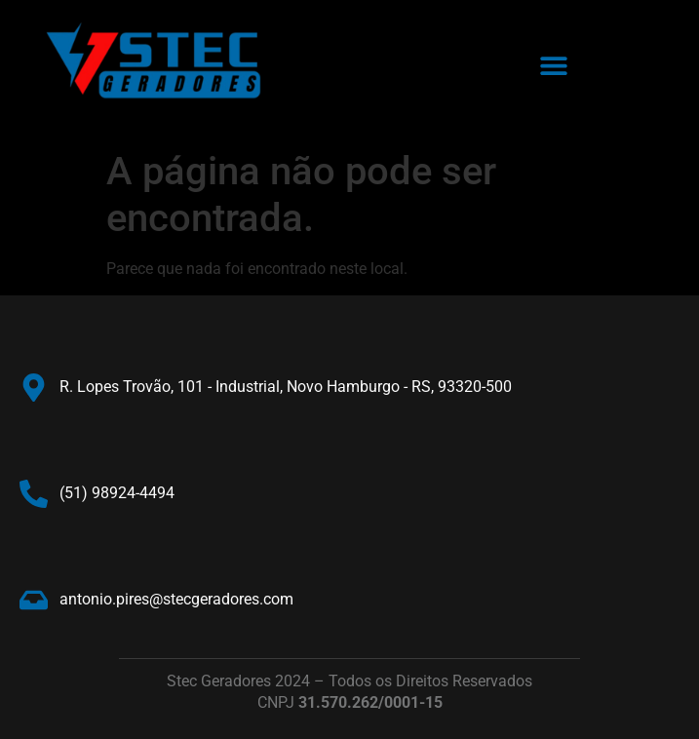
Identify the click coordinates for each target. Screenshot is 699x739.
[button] (553, 66)
